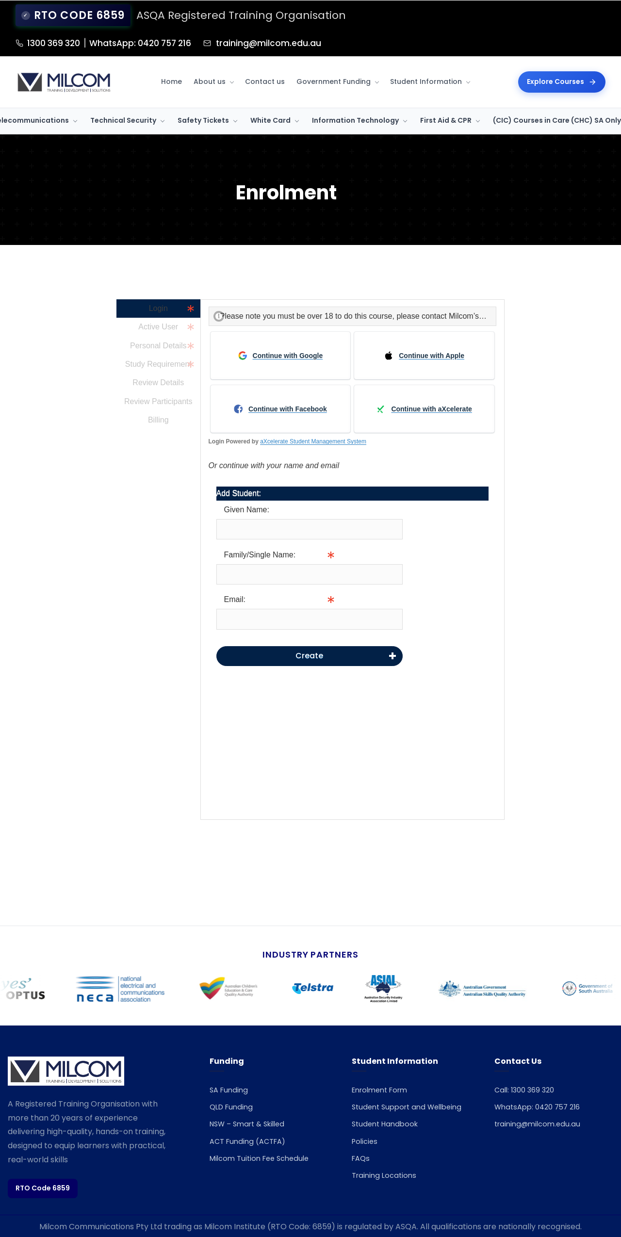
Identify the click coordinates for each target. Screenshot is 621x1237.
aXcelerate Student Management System (313, 440)
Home (171, 81)
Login (158, 307)
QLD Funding (233, 1108)
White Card (270, 120)
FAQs (362, 1172)
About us (210, 81)
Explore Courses (562, 81)
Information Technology (355, 120)
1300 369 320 (61, 42)
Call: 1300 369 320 (527, 1090)
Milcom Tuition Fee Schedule (263, 1159)
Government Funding (333, 81)
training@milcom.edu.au (321, 42)
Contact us (265, 81)
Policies (366, 1155)
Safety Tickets (203, 120)
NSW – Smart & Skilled (251, 1125)
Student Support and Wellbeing (391, 1115)
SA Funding (230, 1090)
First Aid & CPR (446, 120)
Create (309, 654)
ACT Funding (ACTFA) (251, 1142)
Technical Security (123, 120)
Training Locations (386, 1189)
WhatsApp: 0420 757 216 (170, 42)
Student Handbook (387, 1138)
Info (409, 573)
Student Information (426, 81)
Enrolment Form (383, 1090)
